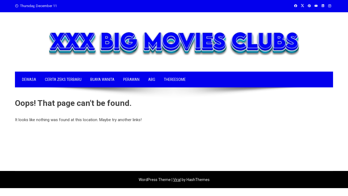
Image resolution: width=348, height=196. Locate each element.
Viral (177, 179)
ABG (151, 79)
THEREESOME (175, 79)
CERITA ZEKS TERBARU (63, 79)
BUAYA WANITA (102, 79)
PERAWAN (131, 79)
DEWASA (29, 79)
